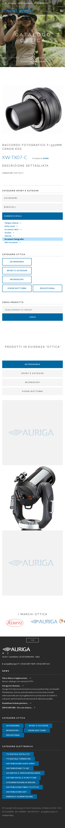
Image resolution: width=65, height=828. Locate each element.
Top (32, 640)
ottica (15, 58)
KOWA (46, 158)
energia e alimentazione (19, 797)
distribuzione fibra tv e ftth (22, 787)
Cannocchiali (57, 58)
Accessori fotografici (14, 239)
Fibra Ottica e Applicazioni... (15, 678)
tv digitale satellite (18, 754)
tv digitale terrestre (18, 759)
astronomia (17, 262)
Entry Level (10, 226)
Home (3, 58)
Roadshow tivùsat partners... (15, 703)
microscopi (17, 279)
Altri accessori (11, 242)
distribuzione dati (16, 792)
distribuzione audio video (20, 764)
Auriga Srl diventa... (11, 685)
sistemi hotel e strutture (21, 778)
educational (47, 288)
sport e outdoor (17, 271)
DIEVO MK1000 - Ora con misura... (17, 707)
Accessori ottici (12, 229)
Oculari (8, 232)
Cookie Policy (7, 815)
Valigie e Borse (12, 223)
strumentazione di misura (20, 782)
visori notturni (17, 288)
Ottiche (8, 236)
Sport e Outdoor (34, 58)
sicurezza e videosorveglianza (23, 773)
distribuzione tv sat (17, 768)
